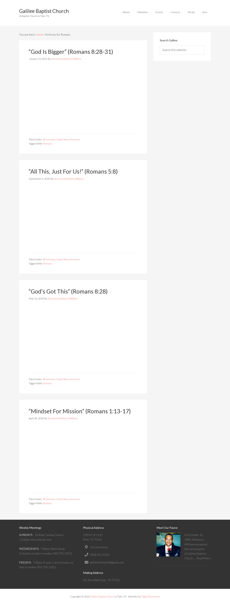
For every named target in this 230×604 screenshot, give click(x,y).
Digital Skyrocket (150, 596)
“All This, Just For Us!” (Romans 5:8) (73, 171)
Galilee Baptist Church (44, 11)
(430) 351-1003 (99, 554)
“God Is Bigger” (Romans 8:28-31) (71, 51)
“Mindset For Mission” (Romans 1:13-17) (80, 411)
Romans (47, 143)
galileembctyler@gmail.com (107, 562)
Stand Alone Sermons (68, 139)
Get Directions (99, 547)
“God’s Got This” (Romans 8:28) (68, 291)
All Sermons (49, 139)
